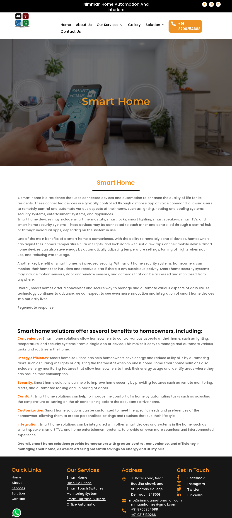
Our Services (107, 25)
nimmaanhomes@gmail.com (152, 504)
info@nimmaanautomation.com (155, 500)
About (17, 482)
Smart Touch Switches (85, 488)
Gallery (134, 25)
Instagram (196, 484)
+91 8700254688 (144, 509)
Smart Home (77, 477)
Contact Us (71, 32)
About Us (84, 25)
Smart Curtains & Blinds (86, 499)
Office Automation (82, 504)
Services (18, 488)
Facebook (196, 478)
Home (66, 25)
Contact (18, 499)
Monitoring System (82, 493)
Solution (153, 25)
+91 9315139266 (143, 515)
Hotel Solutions (79, 483)
